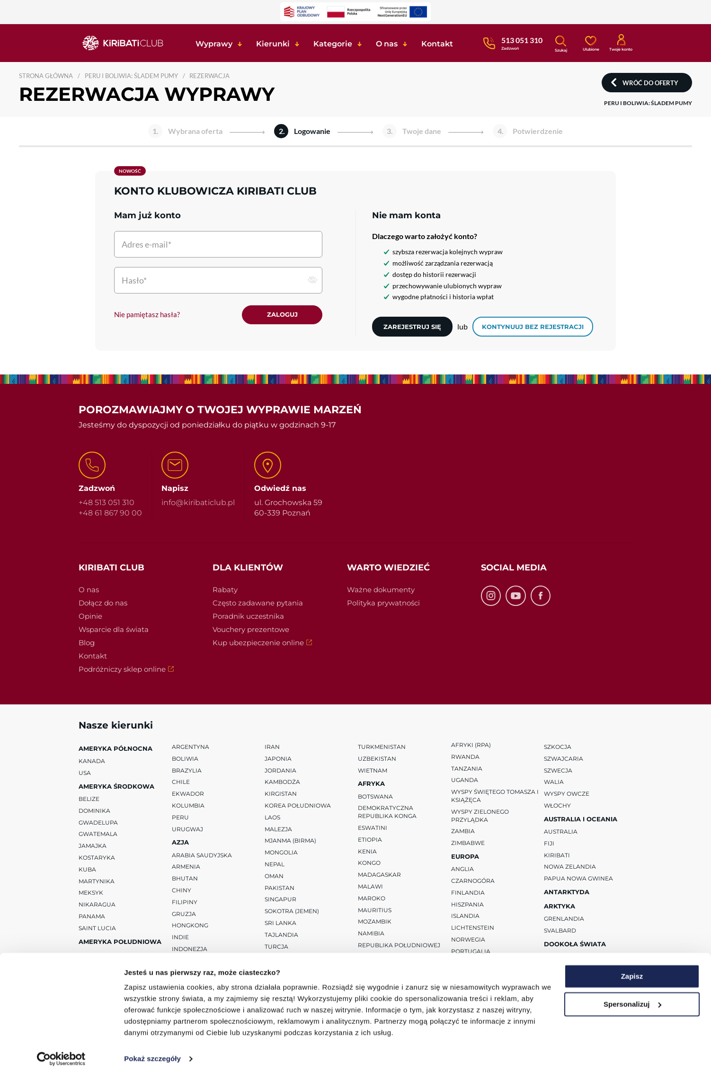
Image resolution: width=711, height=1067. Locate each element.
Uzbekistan (377, 759)
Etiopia (370, 840)
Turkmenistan (382, 747)
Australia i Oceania (580, 819)
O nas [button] (387, 43)
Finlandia (468, 893)
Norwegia (468, 939)
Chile (181, 782)
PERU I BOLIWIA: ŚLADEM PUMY (131, 76)
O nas (89, 590)
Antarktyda (566, 892)
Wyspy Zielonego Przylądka (480, 816)
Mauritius (374, 910)
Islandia (465, 916)
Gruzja (184, 914)
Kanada (92, 761)
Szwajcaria (563, 759)
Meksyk (91, 893)
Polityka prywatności (383, 603)
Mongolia (281, 852)
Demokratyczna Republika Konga (387, 812)
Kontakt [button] (437, 43)
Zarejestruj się (412, 326)
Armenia (186, 867)
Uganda (464, 780)
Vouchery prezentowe (251, 629)
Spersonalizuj (632, 993)
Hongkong (190, 926)
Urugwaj (187, 829)
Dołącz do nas (103, 603)
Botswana (375, 796)
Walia (554, 782)
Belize (89, 799)
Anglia (462, 869)
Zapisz (632, 966)
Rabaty (225, 590)
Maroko (371, 898)
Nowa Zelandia (570, 867)
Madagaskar (379, 875)
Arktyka (559, 906)
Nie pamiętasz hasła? (147, 315)
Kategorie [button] (332, 43)
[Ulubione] (590, 42)
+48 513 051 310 (106, 502)
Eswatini (372, 828)
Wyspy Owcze (566, 794)
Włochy (557, 805)
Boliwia (185, 759)
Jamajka (93, 846)
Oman (274, 876)
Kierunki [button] (273, 43)
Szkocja (557, 747)
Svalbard (560, 930)
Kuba (87, 869)
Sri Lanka (280, 923)
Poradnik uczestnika (248, 616)
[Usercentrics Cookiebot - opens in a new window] (61, 1048)
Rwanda (465, 757)
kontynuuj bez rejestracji (533, 326)
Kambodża (282, 782)
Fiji (549, 843)
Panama (92, 916)
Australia (561, 832)
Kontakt (93, 656)
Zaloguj (282, 315)
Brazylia (187, 770)
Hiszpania (467, 904)
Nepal (274, 864)
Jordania (280, 770)
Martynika (97, 881)
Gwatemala (98, 834)
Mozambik (374, 922)
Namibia (371, 933)
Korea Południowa (298, 805)
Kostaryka (97, 858)
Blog (87, 643)
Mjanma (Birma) (290, 841)
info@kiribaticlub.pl (198, 502)
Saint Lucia (97, 928)
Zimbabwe (468, 843)
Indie (180, 937)
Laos (272, 817)
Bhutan (185, 878)
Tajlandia (281, 935)
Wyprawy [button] (214, 43)
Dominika (94, 811)
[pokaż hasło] (312, 280)
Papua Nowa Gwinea (578, 878)
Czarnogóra (473, 881)
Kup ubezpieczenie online (271, 644)
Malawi (370, 886)
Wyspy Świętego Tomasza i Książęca (495, 796)
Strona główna (46, 76)
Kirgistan (281, 794)
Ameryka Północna (115, 749)
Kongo (369, 863)
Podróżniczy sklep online (135, 670)
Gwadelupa (98, 823)
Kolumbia (188, 805)
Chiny (181, 890)
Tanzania (466, 769)
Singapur (280, 900)
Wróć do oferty (650, 82)
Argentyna (190, 747)
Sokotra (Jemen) (292, 911)
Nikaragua (97, 904)
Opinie (90, 616)
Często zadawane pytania (258, 603)
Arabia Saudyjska (202, 855)
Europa (465, 857)
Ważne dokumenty (381, 590)
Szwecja (558, 770)
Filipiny (184, 902)
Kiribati (557, 855)
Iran (272, 747)
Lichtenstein (472, 928)
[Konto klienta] (620, 42)
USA (85, 773)
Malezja (278, 829)
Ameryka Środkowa (116, 787)
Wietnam (372, 770)
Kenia (367, 851)
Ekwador (188, 794)
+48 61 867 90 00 (110, 513)
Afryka (371, 784)
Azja (180, 843)
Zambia (463, 832)
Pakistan (279, 888)
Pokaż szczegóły (152, 1048)
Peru (180, 817)
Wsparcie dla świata (114, 629)
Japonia (278, 759)
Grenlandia (564, 919)
